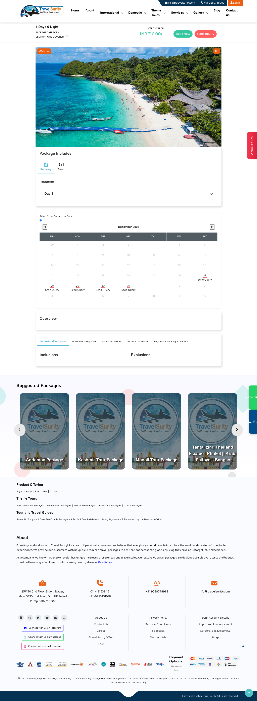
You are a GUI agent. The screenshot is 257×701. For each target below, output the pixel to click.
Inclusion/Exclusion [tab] (53, 341)
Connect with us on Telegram (42, 628)
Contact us (232, 13)
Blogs (215, 637)
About (90, 10)
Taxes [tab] (61, 167)
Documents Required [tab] (84, 341)
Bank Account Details (215, 617)
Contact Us (101, 624)
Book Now (183, 33)
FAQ (101, 644)
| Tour (36, 492)
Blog (216, 10)
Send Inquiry (205, 33)
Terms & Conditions (158, 624)
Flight (19, 492)
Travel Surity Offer (101, 637)
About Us (101, 617)
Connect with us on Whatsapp (42, 637)
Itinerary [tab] (46, 167)
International (109, 12)
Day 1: (49, 193)
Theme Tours (156, 13)
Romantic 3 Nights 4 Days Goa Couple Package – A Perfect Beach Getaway (57, 520)
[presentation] (19, 430)
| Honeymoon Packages (58, 506)
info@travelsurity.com (214, 591)
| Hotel (28, 492)
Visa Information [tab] (111, 341)
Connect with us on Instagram (42, 646)
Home (75, 10)
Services (177, 12)
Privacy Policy (158, 617)
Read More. (105, 562)
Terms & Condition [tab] (137, 341)
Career (101, 630)
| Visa (44, 492)
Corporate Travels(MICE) (215, 630)
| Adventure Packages (109, 506)
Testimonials (158, 637)
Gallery (198, 12)
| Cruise (52, 492)
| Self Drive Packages (84, 506)
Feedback (158, 630)
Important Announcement (215, 624)
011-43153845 (99, 591)
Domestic (135, 12)
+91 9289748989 (157, 591)
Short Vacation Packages (30, 506)
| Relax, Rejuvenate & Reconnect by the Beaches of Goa (130, 520)
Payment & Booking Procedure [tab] (171, 341)
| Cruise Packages (132, 506)
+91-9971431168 (100, 596)
